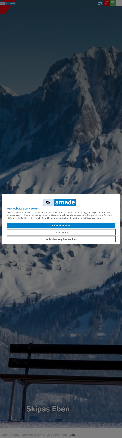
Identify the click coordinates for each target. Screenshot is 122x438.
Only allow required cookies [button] (61, 239)
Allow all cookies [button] (61, 225)
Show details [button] (61, 232)
